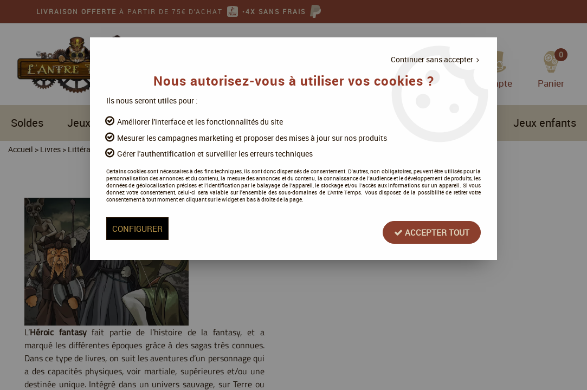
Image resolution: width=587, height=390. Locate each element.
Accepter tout (389, 254)
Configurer (181, 254)
